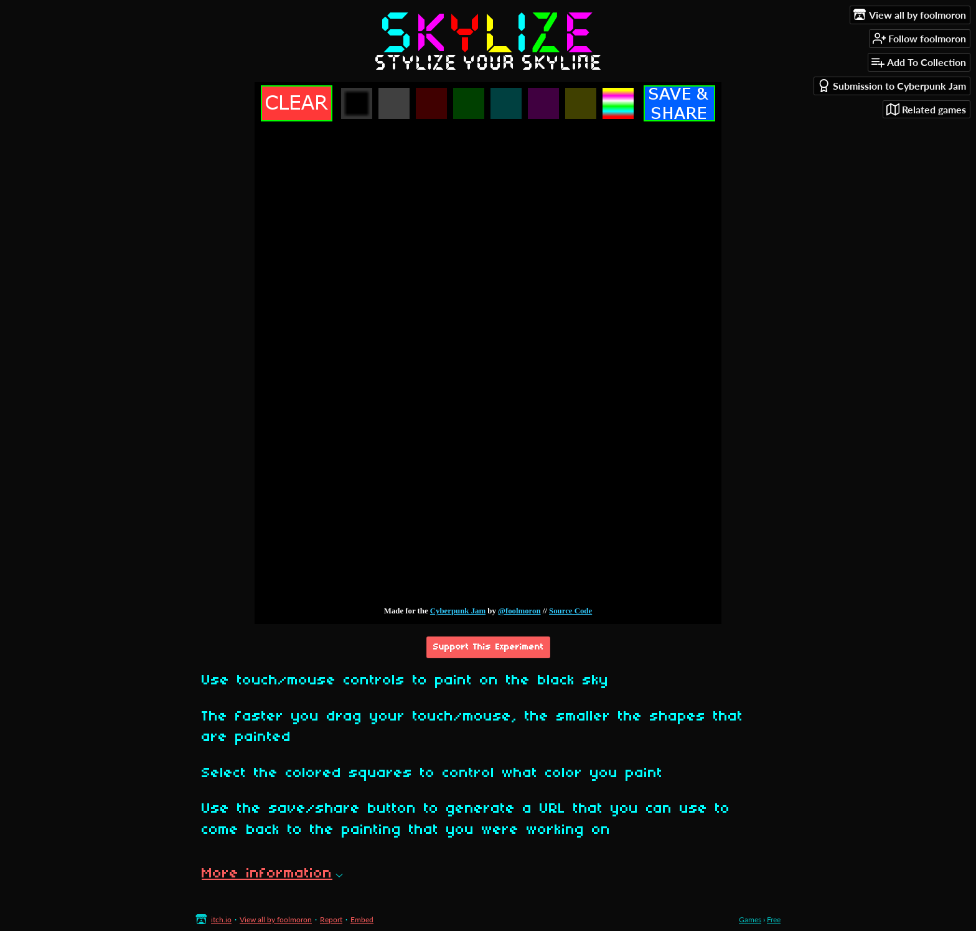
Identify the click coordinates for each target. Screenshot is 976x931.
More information (272, 873)
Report (331, 919)
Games (750, 919)
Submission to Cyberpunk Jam (891, 85)
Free (774, 919)
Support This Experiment (488, 647)
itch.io (221, 919)
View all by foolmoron (276, 919)
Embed (361, 919)
